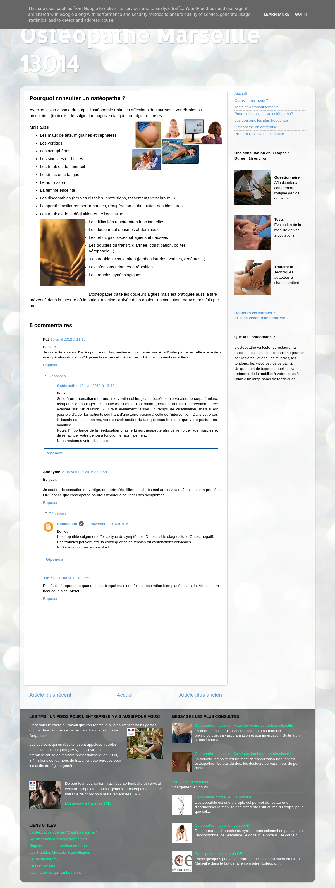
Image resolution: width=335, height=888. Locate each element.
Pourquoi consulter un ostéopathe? (263, 114)
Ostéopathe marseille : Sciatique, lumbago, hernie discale (243, 754)
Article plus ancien (200, 695)
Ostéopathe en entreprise (255, 127)
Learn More (276, 14)
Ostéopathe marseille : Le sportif (222, 825)
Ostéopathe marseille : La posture (223, 797)
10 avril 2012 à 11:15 (68, 339)
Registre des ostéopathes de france (59, 846)
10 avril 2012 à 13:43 (96, 386)
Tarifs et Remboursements (256, 107)
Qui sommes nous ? (251, 100)
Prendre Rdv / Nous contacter (259, 134)
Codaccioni (67, 524)
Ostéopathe (67, 386)
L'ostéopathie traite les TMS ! (89, 803)
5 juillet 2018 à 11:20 (72, 578)
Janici (48, 578)
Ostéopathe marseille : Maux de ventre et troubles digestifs (244, 725)
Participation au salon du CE (218, 853)
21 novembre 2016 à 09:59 (84, 472)
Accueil (125, 695)
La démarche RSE (44, 859)
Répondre (51, 365)
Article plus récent (50, 695)
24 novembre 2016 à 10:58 (107, 524)
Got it (301, 14)
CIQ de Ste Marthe (45, 866)
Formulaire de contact (190, 782)
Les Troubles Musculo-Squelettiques (59, 852)
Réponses (57, 376)
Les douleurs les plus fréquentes (261, 120)
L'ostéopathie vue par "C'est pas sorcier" (63, 832)
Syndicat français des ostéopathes (58, 839)
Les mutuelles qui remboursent (55, 872)
